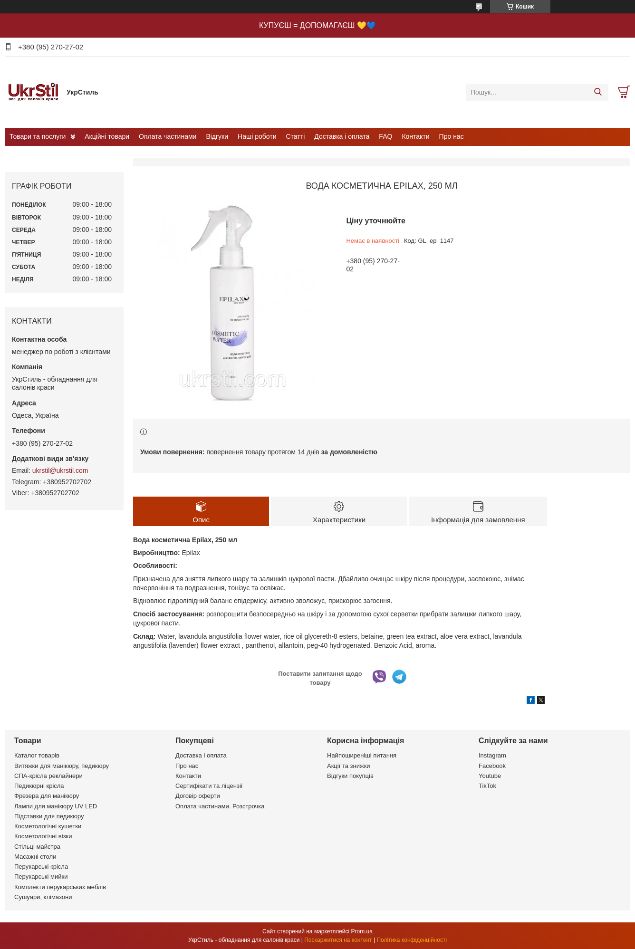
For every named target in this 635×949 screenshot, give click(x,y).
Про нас (451, 136)
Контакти (415, 136)
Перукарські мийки (40, 876)
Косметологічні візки (43, 836)
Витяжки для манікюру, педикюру (61, 765)
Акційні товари (107, 136)
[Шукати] (597, 92)
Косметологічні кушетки (47, 826)
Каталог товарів (36, 755)
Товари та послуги (38, 136)
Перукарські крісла (41, 866)
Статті (295, 136)
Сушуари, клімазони (43, 897)
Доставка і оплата (341, 136)
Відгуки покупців (350, 775)
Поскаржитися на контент (338, 940)
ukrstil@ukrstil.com (60, 470)
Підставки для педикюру (49, 816)
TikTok (487, 785)
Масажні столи (35, 856)
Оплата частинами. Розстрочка (219, 806)
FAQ (385, 136)
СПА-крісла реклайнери (48, 775)
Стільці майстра (37, 846)
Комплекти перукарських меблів (60, 887)
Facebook (492, 765)
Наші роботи (257, 136)
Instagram (492, 755)
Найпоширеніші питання (361, 755)
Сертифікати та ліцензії (208, 785)
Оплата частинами (167, 136)
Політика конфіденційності (411, 940)
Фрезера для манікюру (46, 795)
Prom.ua (362, 931)
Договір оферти (197, 795)
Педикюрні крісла (39, 785)
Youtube (490, 775)
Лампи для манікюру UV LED (55, 806)
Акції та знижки (348, 765)
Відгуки (217, 136)
